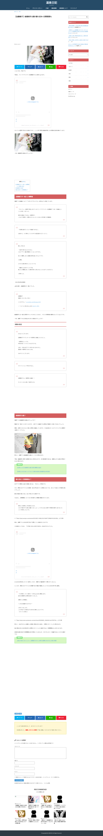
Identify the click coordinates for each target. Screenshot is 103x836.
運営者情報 (54, 8)
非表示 (23, 181)
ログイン (70, 89)
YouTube (70, 63)
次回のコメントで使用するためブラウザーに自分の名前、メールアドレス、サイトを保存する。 (38, 777)
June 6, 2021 (35, 306)
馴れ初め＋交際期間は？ (21, 189)
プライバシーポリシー (37, 8)
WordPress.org (71, 96)
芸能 (20, 713)
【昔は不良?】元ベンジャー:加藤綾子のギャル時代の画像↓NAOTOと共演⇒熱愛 (36, 640)
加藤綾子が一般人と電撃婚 (22, 184)
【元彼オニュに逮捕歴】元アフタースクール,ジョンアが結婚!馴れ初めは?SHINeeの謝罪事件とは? (78, 31)
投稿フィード (71, 91)
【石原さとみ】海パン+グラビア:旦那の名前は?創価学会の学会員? (33, 471)
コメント (17, 746)
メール (16, 766)
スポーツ (70, 66)
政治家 (70, 70)
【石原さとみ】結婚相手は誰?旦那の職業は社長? (29, 467)
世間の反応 (20, 186)
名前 (16, 760)
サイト (16, 771)
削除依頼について (63, 8)
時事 (17, 713)
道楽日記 (51, 2)
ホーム (27, 8)
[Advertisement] (40, 29)
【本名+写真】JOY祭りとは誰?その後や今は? (78, 40)
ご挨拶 (47, 8)
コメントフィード (72, 94)
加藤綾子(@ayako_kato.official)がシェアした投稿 (32, 125)
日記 (70, 73)
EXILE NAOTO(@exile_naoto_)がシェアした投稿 (32, 576)
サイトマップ (74, 8)
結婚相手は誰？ (19, 188)
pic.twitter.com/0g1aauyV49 (33, 302)
